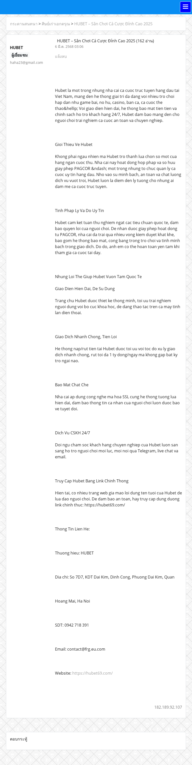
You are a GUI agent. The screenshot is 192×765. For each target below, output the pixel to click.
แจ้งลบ (61, 56)
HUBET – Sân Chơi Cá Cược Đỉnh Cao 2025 (113, 24)
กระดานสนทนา (24, 24)
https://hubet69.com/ (92, 673)
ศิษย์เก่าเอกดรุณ (56, 24)
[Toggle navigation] (185, 7)
